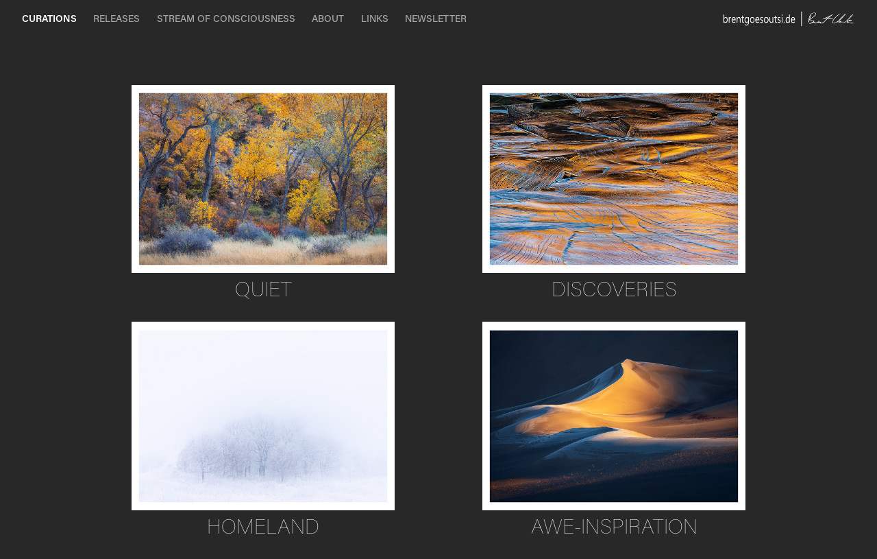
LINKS (374, 18)
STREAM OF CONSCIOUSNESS (226, 18)
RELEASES (116, 18)
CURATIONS (49, 18)
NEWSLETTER (436, 18)
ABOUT (328, 18)
